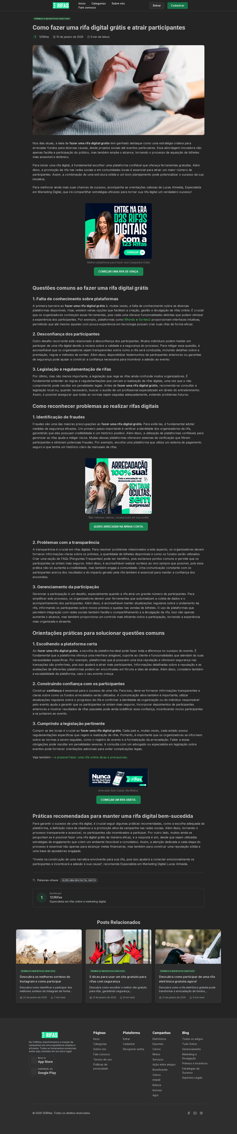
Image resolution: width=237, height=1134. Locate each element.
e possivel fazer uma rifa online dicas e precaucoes (90, 757)
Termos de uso (102, 1059)
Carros (157, 1049)
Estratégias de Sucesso (191, 1070)
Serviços (158, 1059)
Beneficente (160, 1069)
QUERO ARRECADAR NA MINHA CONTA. (118, 526)
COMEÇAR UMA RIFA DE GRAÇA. (118, 271)
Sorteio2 (145, 319)
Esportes (158, 1043)
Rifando (129, 319)
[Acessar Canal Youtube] (195, 1113)
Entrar (126, 1038)
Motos (156, 1054)
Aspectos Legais (192, 1077)
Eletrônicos (159, 1038)
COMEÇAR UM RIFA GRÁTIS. (118, 799)
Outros (157, 1074)
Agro (155, 1095)
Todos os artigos (192, 1038)
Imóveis (157, 1090)
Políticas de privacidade (100, 1066)
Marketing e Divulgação (189, 1056)
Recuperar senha (133, 1049)
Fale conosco (87, 7)
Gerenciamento (191, 1049)
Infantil (156, 1079)
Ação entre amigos (164, 1064)
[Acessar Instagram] (201, 1113)
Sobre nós (118, 3)
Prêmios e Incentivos (195, 1063)
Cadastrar (129, 1043)
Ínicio (96, 1038)
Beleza (157, 1085)
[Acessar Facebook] (189, 1113)
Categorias (98, 3)
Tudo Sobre (189, 1043)
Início (82, 3)
